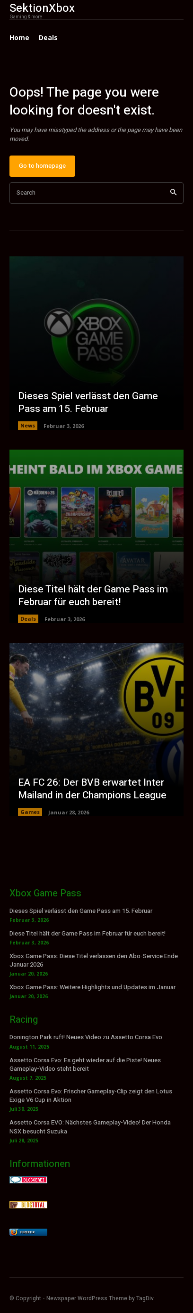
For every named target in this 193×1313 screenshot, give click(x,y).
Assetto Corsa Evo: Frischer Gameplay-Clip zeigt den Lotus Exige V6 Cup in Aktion (90, 1095)
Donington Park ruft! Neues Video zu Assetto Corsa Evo (85, 1037)
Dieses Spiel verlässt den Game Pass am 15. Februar (88, 402)
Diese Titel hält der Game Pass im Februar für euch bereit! (93, 595)
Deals (28, 618)
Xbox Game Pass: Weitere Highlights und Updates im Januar (92, 987)
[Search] (173, 193)
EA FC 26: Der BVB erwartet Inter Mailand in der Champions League (92, 789)
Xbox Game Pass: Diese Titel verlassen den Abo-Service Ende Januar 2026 (93, 960)
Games (30, 811)
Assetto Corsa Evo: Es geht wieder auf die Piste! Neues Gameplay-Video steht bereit (85, 1064)
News (27, 425)
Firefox (27, 1232)
